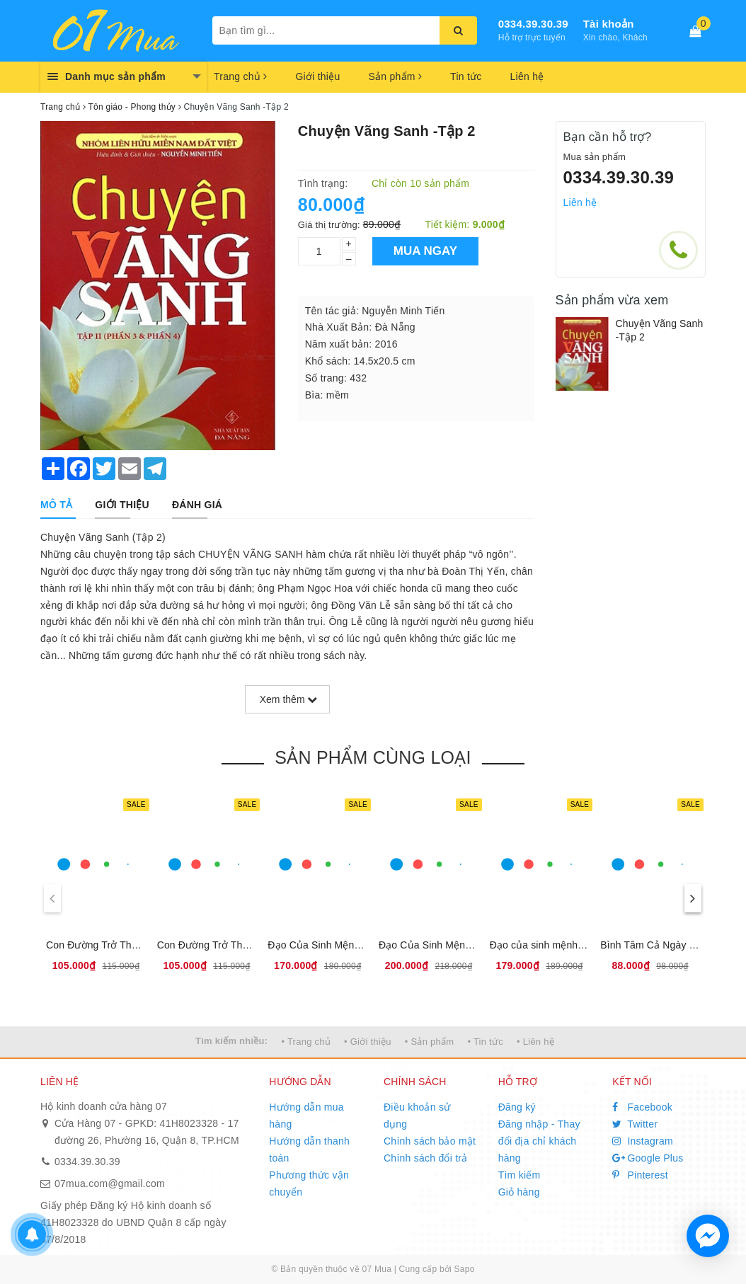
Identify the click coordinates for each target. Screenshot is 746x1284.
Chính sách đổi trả (426, 1158)
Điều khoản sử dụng (417, 1115)
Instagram (642, 1141)
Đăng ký (517, 1107)
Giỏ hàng (519, 1192)
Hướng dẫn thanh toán (309, 1149)
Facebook (642, 1107)
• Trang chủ (306, 1041)
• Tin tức (485, 1041)
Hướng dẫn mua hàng (306, 1115)
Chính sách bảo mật (430, 1141)
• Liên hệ (535, 1041)
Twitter (635, 1124)
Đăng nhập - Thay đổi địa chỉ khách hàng (539, 1141)
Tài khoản (608, 24)
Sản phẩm (395, 76)
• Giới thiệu (367, 1041)
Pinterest (640, 1175)
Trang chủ (240, 76)
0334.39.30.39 (533, 24)
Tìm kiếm (519, 1175)
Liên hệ (527, 76)
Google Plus (647, 1158)
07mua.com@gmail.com (109, 1183)
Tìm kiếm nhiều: (231, 1041)
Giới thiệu (317, 76)
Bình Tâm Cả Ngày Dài (652, 945)
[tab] (56, 505)
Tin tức (465, 76)
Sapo (464, 1269)
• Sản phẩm (429, 1041)
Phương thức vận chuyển (309, 1183)
